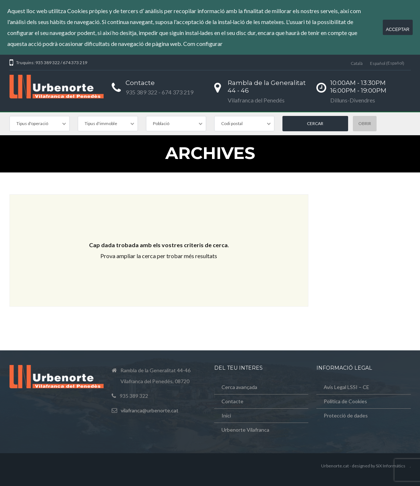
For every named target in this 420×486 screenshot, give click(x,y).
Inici (226, 415)
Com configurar (203, 43)
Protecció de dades (346, 415)
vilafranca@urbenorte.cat (149, 410)
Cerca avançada (239, 387)
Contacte (232, 401)
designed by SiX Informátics (378, 465)
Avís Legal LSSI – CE (346, 387)
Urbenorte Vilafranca (245, 430)
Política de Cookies (345, 401)
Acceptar (397, 29)
